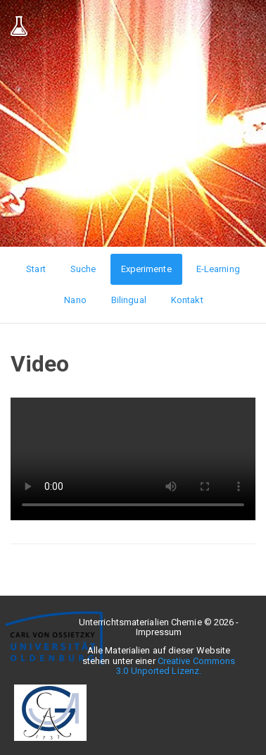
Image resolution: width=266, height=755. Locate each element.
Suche (83, 269)
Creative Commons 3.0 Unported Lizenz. (175, 666)
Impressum (159, 632)
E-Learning (218, 269)
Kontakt (187, 300)
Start (36, 269)
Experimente (146, 269)
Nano (75, 300)
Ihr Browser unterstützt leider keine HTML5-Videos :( (133, 459)
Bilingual (128, 300)
